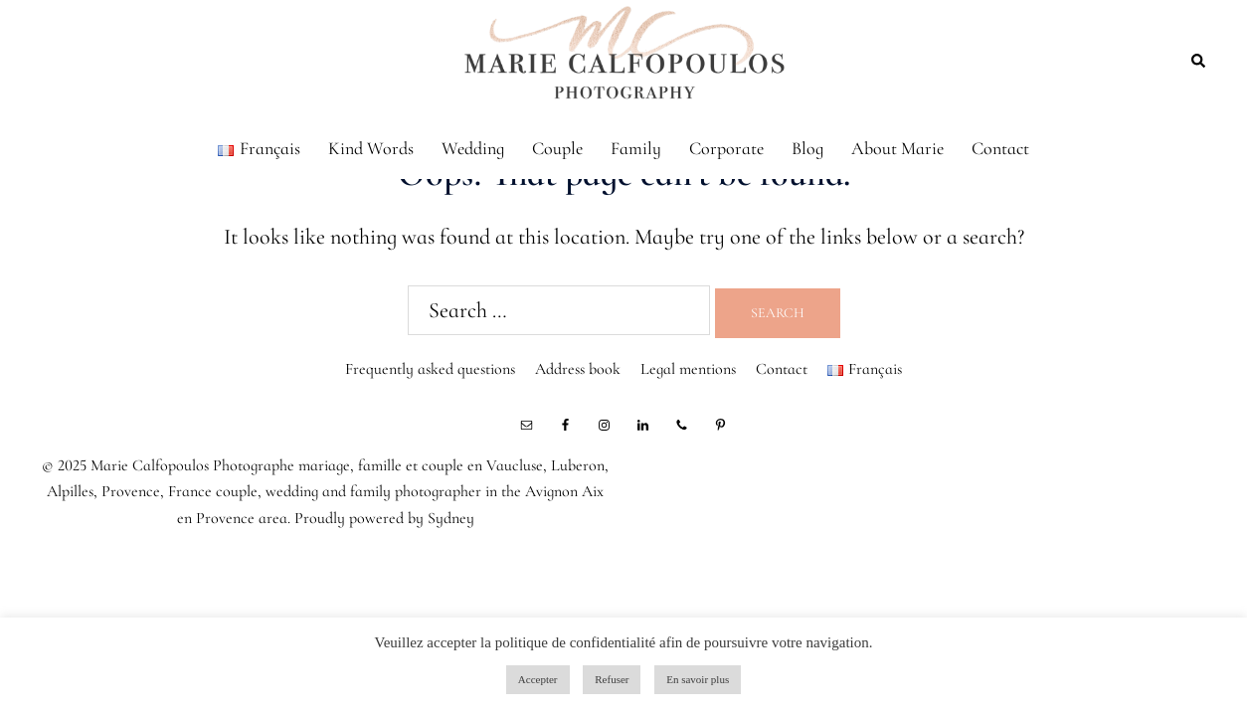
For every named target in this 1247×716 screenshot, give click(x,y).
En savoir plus (697, 679)
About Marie (897, 148)
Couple (557, 148)
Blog (807, 148)
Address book (578, 369)
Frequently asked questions (430, 369)
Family (636, 148)
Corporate (726, 148)
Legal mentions (688, 369)
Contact (1000, 148)
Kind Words (371, 148)
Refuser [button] (611, 679)
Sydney (451, 518)
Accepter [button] (538, 679)
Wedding (473, 148)
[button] (1199, 60)
